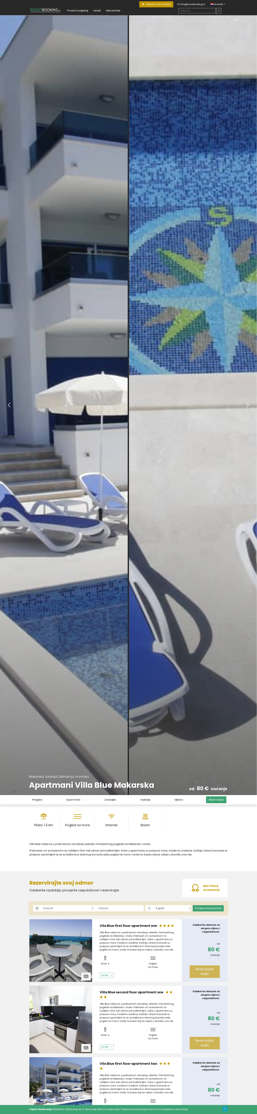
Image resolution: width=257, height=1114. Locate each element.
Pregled (37, 800)
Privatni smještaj (77, 10)
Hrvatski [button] (216, 4)
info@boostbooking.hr (191, 4)
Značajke (110, 800)
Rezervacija (216, 800)
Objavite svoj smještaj (156, 4)
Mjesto (179, 800)
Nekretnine (113, 10)
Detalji (106, 975)
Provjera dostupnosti (208, 908)
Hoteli (97, 10)
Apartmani (73, 800)
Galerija (145, 800)
